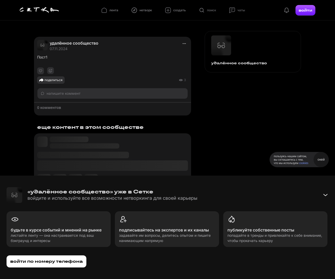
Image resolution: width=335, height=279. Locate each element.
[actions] (184, 43)
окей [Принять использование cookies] (321, 159)
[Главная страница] (39, 10)
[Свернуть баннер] (325, 195)
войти (305, 10)
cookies (303, 163)
